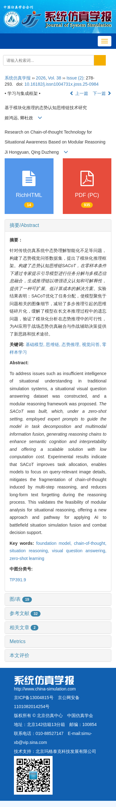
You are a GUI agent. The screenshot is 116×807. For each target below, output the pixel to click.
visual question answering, (79, 550)
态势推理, (72, 344)
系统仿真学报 (18, 77)
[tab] (58, 225)
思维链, (54, 344)
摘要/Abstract (24, 225)
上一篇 (79, 93)
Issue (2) (75, 77)
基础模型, (36, 344)
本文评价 (19, 655)
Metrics (18, 641)
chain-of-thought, (90, 543)
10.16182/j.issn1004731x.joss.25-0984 (61, 84)
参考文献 (25, 613)
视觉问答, (92, 344)
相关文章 (24, 627)
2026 (40, 77)
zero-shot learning (27, 558)
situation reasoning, (31, 550)
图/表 (21, 599)
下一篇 (102, 93)
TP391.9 (18, 579)
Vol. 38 (54, 77)
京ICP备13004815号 (34, 697)
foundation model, (55, 543)
